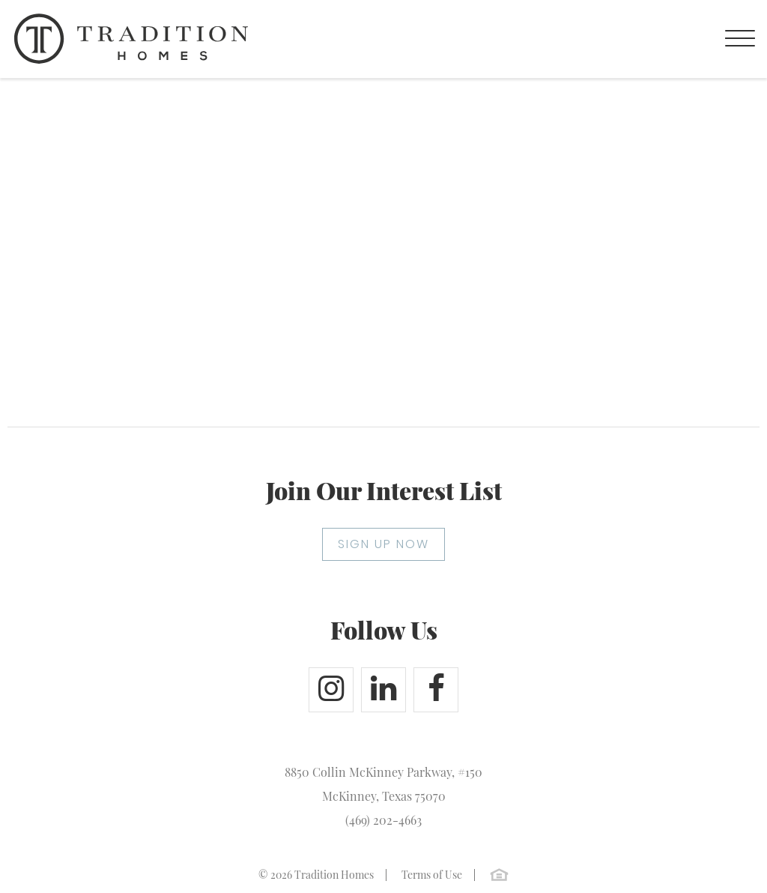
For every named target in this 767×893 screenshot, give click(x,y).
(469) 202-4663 (383, 820)
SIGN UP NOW (383, 544)
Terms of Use (431, 875)
